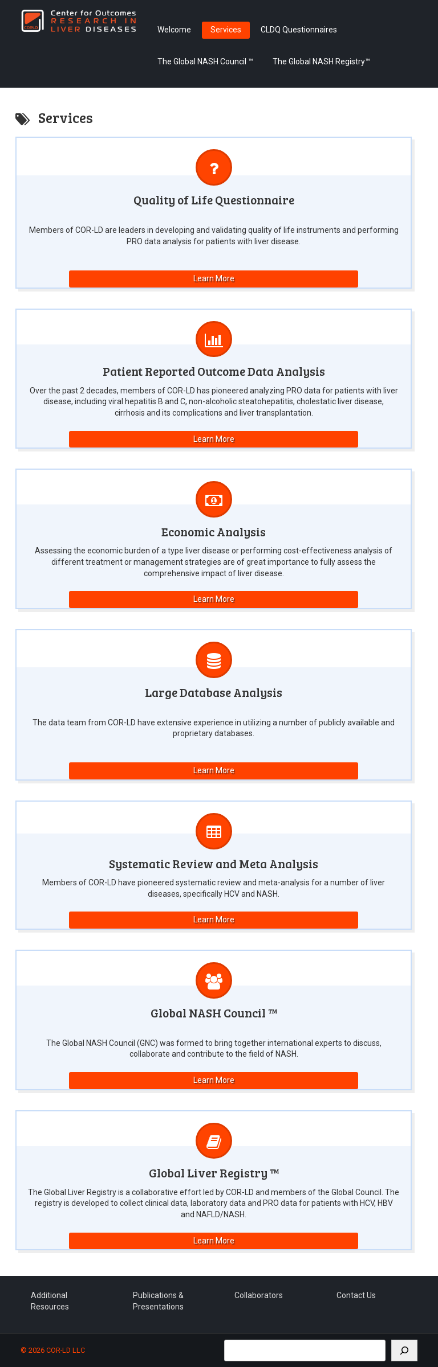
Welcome (174, 29)
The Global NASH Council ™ (205, 61)
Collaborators (258, 1295)
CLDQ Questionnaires (299, 29)
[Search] (404, 1350)
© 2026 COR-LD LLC (53, 1350)
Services (225, 29)
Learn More (213, 278)
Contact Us (356, 1295)
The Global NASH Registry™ (321, 61)
